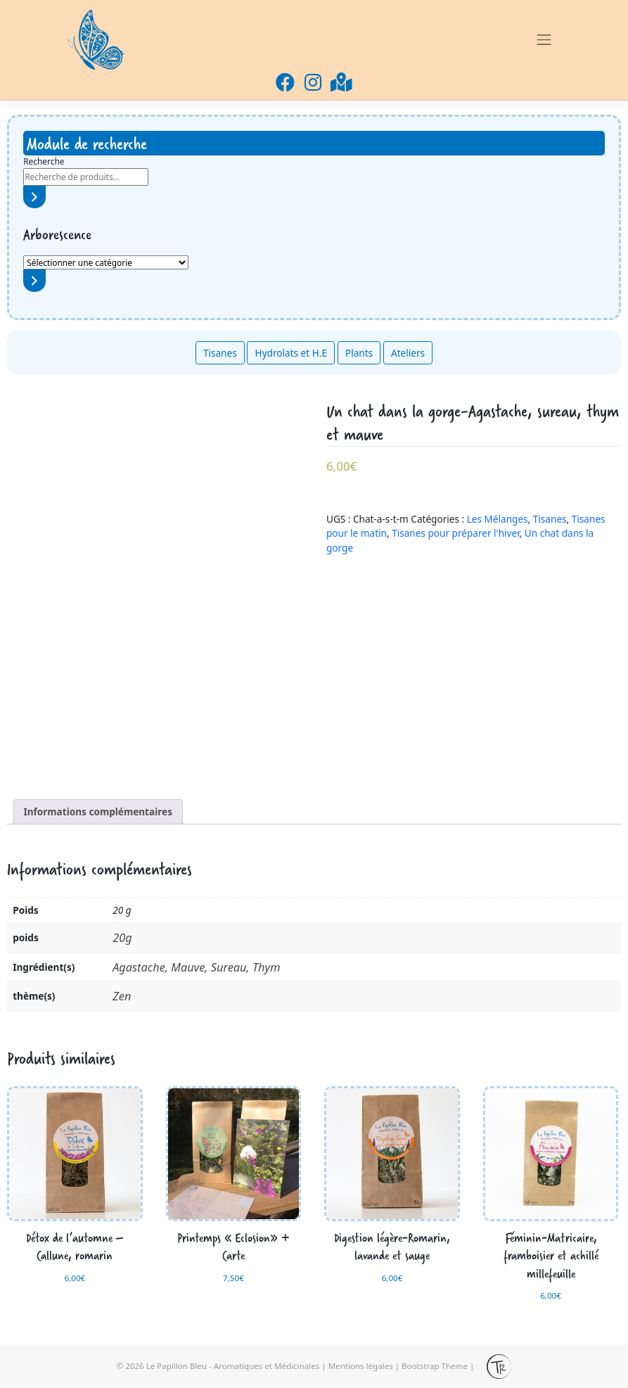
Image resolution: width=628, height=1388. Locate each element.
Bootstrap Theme (435, 1365)
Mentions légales (360, 1365)
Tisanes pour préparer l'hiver (455, 533)
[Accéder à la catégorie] (34, 280)
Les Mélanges (497, 519)
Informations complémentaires (97, 811)
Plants (359, 352)
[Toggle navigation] (543, 40)
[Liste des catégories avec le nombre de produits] (105, 262)
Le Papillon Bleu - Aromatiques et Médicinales (233, 1365)
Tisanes (220, 352)
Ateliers (408, 352)
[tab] (98, 811)
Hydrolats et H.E (291, 352)
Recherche (43, 161)
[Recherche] (34, 197)
